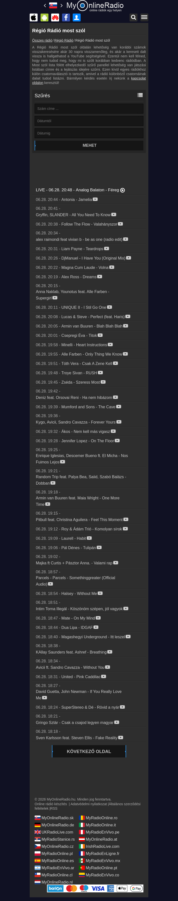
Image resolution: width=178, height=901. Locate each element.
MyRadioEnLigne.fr (99, 853)
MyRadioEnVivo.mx (99, 860)
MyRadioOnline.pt (98, 868)
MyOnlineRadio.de (54, 825)
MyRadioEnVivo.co (99, 875)
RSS (54, 808)
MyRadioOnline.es (54, 860)
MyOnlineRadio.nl (54, 882)
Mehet (90, 145)
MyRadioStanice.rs (55, 839)
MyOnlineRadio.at (98, 839)
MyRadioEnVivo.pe (99, 832)
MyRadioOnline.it (97, 825)
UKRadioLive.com (54, 832)
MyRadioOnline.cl (53, 875)
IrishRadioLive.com (99, 846)
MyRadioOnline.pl (54, 853)
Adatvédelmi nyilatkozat (88, 804)
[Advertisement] (89, 167)
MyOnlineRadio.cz (54, 846)
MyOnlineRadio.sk (54, 818)
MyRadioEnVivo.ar (54, 868)
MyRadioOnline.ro (98, 818)
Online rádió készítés (51, 804)
